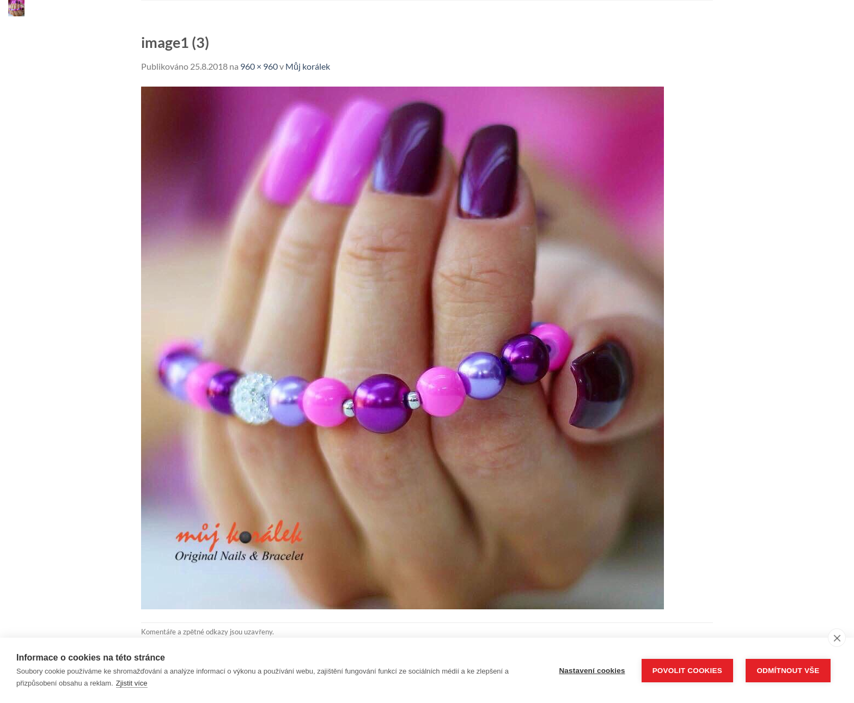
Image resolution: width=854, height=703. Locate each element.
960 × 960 (259, 66)
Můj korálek (307, 66)
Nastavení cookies (592, 671)
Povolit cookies (687, 671)
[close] (837, 637)
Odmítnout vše (788, 671)
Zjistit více (132, 683)
